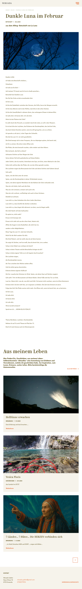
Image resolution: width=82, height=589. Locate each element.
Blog (13, 10)
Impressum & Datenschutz (70, 582)
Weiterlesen (10, 428)
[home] (7, 3)
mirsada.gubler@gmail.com (26, 580)
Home (8, 10)
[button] (77, 3)
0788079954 (21, 582)
